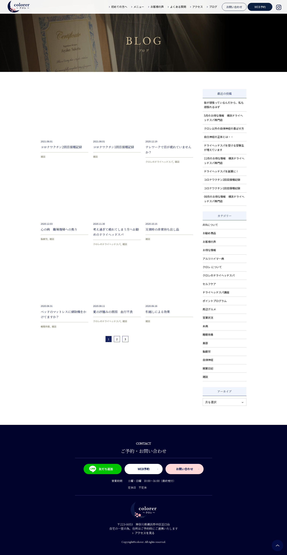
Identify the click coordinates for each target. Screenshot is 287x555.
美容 (205, 343)
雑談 (43, 156)
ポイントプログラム (215, 301)
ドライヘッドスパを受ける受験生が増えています (224, 147)
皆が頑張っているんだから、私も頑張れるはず (224, 105)
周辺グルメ (209, 309)
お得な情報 (209, 250)
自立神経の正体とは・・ (218, 137)
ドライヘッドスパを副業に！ (221, 171)
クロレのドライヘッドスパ (159, 161)
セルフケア (209, 284)
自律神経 (208, 360)
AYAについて (210, 225)
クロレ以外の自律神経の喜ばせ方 (224, 128)
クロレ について (212, 267)
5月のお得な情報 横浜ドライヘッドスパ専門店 (223, 118)
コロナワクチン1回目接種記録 (113, 147)
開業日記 (208, 368)
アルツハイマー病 (213, 258)
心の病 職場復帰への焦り (59, 229)
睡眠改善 (45, 326)
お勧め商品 (209, 233)
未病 (205, 326)
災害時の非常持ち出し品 (162, 229)
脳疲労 (44, 238)
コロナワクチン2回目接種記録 (61, 147)
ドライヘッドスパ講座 (216, 292)
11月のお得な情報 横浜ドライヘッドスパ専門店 (224, 160)
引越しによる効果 (157, 312)
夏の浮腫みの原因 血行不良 (113, 312)
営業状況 (208, 317)
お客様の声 (209, 242)
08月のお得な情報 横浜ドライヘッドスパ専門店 (224, 199)
